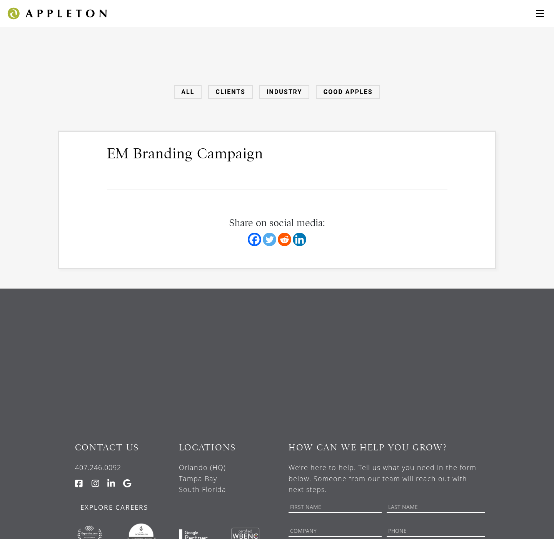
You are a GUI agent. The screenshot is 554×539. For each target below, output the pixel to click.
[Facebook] (254, 239)
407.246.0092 (98, 467)
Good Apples (347, 92)
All (187, 92)
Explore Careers (114, 507)
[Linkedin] (299, 239)
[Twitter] (269, 239)
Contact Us (107, 447)
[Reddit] (284, 239)
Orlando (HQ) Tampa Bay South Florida (202, 478)
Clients (230, 92)
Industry (284, 92)
